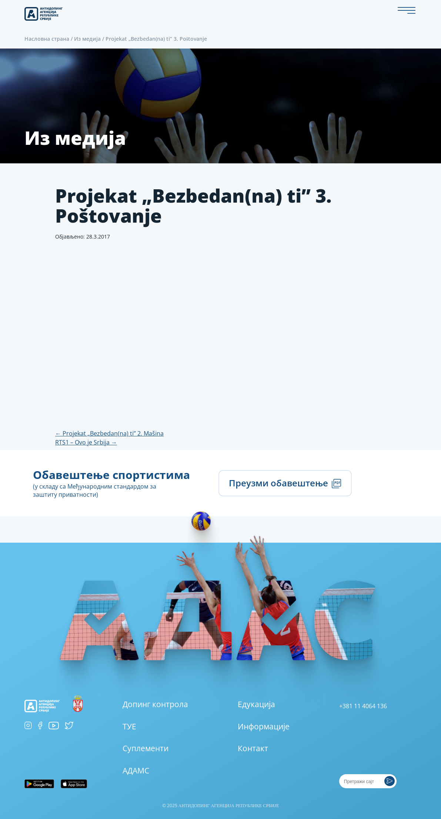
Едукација (256, 704)
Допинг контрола (155, 704)
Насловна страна (46, 38)
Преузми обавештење (285, 483)
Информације (264, 726)
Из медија (87, 38)
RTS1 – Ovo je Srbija (86, 442)
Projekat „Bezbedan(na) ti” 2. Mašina (109, 433)
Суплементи (145, 748)
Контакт (253, 748)
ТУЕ (129, 726)
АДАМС (136, 770)
